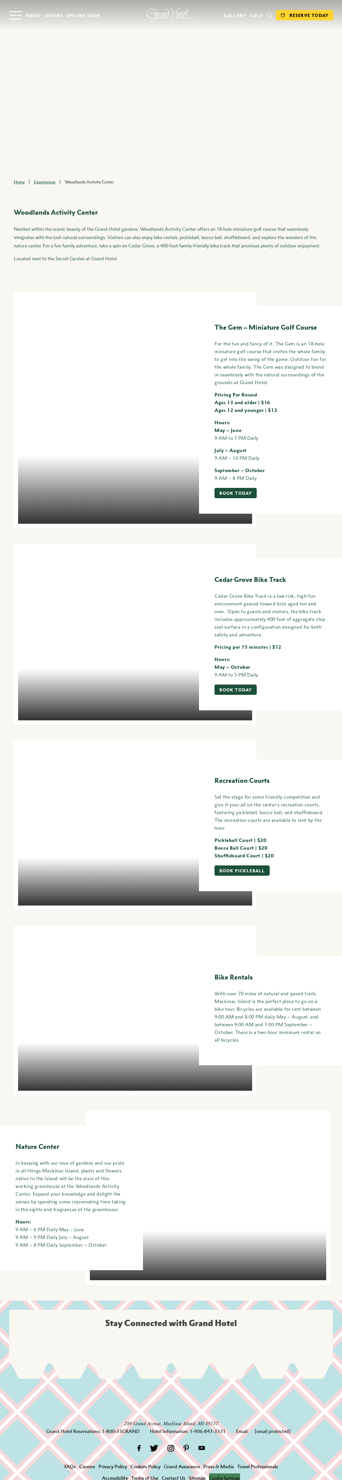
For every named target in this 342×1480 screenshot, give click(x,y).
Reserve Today (305, 15)
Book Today (235, 493)
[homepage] (171, 15)
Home (19, 181)
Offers (54, 15)
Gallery (235, 15)
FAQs (70, 1466)
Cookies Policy (145, 1466)
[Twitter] (154, 1448)
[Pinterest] (186, 1448)
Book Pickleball (242, 870)
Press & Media (218, 1466)
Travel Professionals (257, 1466)
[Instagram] (170, 1448)
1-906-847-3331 (208, 1431)
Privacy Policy (112, 1466)
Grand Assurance (182, 1466)
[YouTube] (201, 1448)
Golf (256, 15)
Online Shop (83, 15)
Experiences (44, 181)
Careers (87, 1466)
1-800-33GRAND (121, 1431)
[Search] (269, 15)
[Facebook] (139, 1448)
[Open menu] (25, 15)
